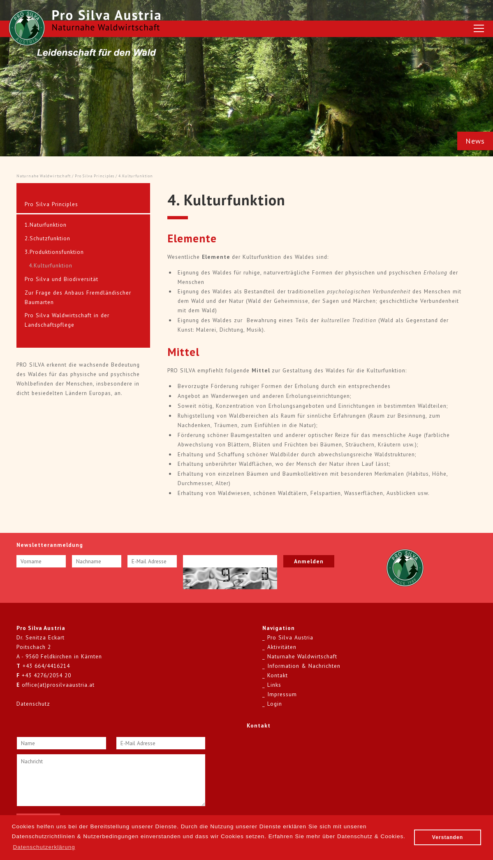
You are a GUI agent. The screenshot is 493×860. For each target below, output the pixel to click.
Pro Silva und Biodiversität (61, 279)
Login (274, 703)
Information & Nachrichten (303, 665)
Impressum (282, 694)
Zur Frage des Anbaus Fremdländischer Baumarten (78, 297)
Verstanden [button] (447, 837)
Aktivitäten (281, 647)
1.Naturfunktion (46, 224)
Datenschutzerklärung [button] (44, 847)
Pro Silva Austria (290, 637)
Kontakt (277, 675)
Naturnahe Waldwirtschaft (43, 176)
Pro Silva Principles (94, 176)
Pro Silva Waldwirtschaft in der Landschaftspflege (67, 319)
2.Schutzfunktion (47, 238)
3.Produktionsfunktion (54, 252)
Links (274, 684)
